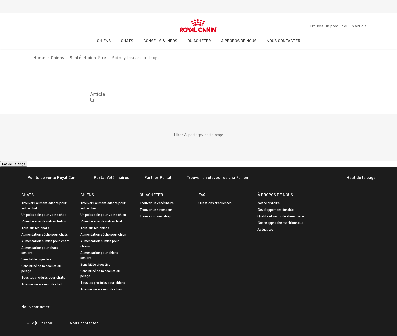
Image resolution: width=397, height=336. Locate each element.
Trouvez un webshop (155, 216)
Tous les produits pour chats (43, 277)
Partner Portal (154, 178)
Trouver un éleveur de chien (101, 289)
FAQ (202, 194)
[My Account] (391, 25)
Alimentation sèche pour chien (103, 234)
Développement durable (275, 209)
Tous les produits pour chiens (102, 282)
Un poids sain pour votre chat (43, 214)
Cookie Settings (13, 164)
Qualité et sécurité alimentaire (280, 216)
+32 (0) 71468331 (40, 322)
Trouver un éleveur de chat (41, 284)
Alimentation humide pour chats (45, 241)
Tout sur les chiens (94, 228)
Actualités (265, 229)
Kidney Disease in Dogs (135, 57)
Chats (27, 194)
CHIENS (87, 194)
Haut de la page (357, 178)
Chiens (57, 57)
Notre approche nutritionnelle (280, 222)
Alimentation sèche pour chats (44, 234)
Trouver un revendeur (156, 209)
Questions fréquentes (215, 203)
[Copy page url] (92, 100)
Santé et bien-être (88, 57)
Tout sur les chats (35, 228)
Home (39, 57)
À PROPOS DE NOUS (275, 194)
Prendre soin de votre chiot (101, 221)
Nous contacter (81, 322)
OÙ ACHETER (151, 194)
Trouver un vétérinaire (157, 203)
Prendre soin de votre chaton (43, 221)
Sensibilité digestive (36, 259)
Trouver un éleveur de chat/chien (214, 178)
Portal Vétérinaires (108, 178)
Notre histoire (268, 203)
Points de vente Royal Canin (50, 178)
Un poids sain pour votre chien (103, 214)
